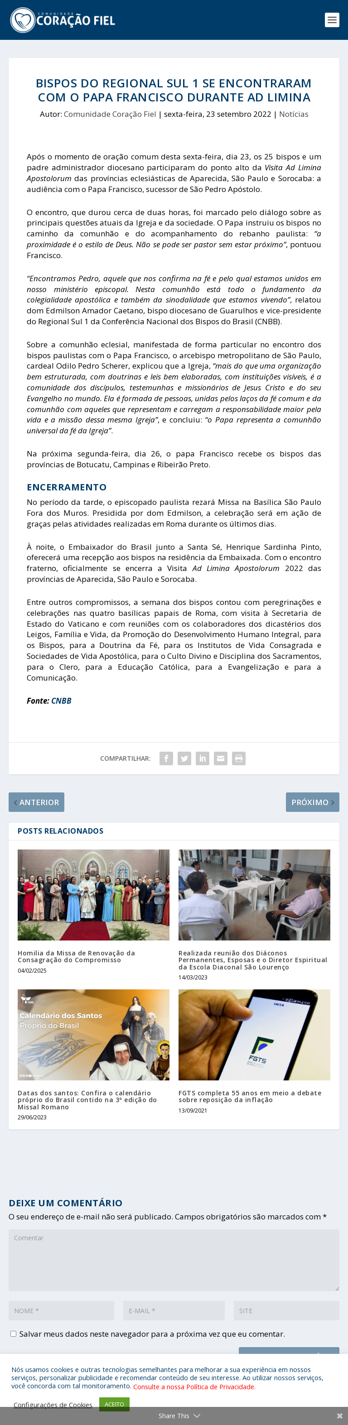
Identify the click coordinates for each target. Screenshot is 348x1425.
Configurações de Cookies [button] (53, 1405)
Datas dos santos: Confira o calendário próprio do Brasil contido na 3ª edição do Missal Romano (87, 1100)
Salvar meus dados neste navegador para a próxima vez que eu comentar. (152, 1334)
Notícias (294, 114)
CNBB (60, 701)
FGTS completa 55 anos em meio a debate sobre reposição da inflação (250, 1096)
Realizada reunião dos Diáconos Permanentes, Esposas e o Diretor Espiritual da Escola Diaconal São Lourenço (253, 960)
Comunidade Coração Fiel (110, 114)
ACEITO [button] (114, 1404)
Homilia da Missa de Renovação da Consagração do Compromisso (76, 956)
